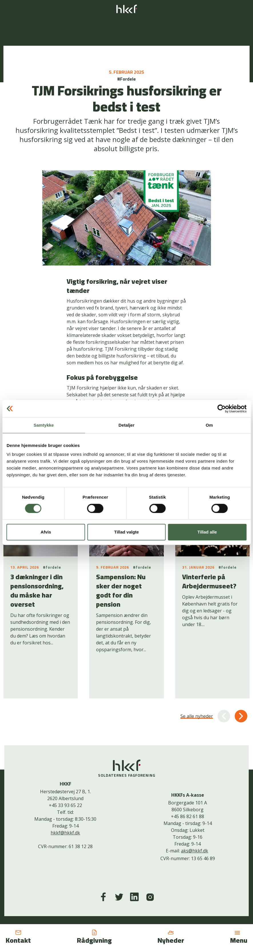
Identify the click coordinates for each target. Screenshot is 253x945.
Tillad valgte (126, 532)
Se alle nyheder (196, 684)
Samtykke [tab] (43, 425)
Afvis (46, 532)
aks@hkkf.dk (194, 819)
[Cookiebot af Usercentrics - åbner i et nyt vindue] (221, 408)
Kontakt (97, 901)
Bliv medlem (151, 901)
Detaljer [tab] (127, 425)
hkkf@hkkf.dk (65, 801)
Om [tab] (209, 425)
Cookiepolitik (122, 901)
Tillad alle (207, 532)
